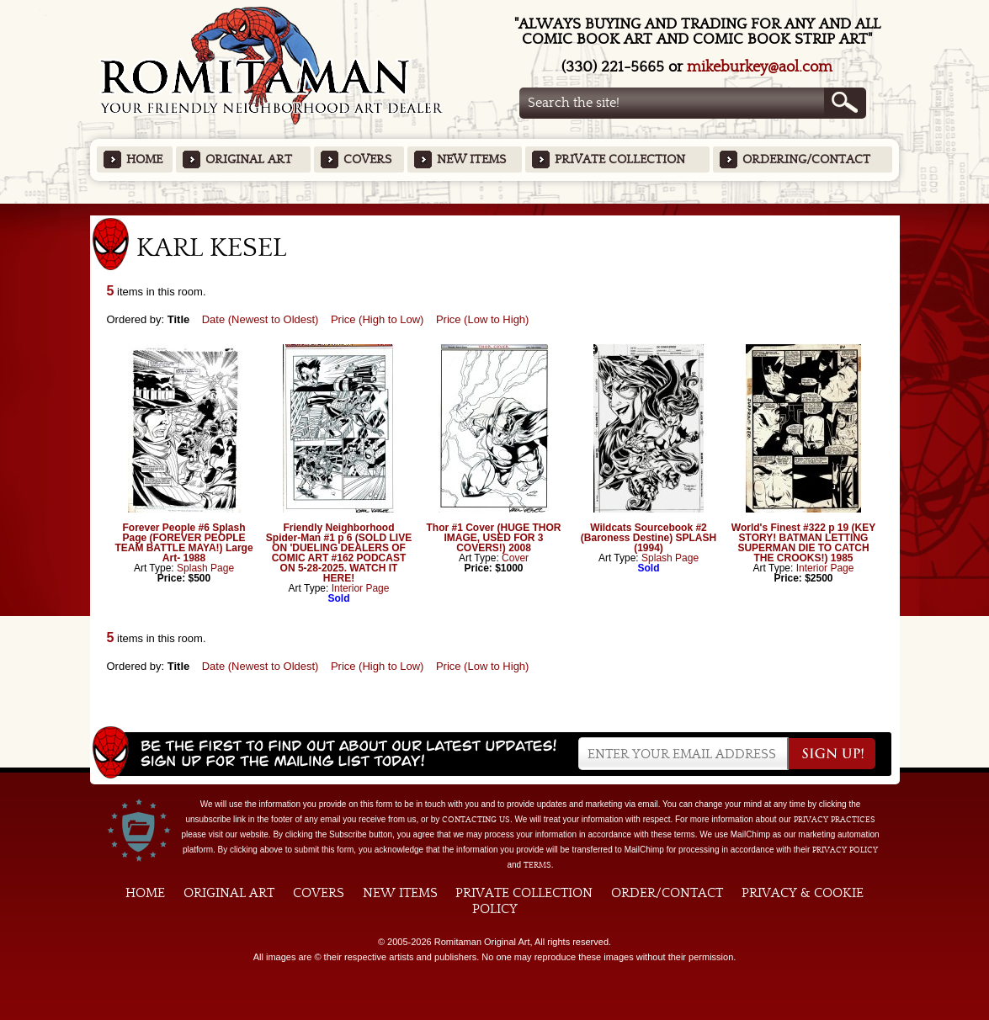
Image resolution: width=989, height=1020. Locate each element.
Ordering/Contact (806, 159)
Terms (537, 865)
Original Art (248, 159)
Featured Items (494, 209)
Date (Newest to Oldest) (260, 319)
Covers (367, 159)
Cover (515, 558)
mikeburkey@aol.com (759, 67)
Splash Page (205, 568)
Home (144, 159)
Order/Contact (667, 892)
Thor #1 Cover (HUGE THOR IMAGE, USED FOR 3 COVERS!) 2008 (493, 538)
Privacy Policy (845, 850)
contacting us (476, 820)
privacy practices (834, 820)
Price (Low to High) (482, 319)
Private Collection (620, 159)
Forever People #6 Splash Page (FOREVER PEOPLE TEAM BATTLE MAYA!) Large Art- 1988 (183, 543)
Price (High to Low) (377, 319)
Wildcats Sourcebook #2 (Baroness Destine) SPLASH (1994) (648, 538)
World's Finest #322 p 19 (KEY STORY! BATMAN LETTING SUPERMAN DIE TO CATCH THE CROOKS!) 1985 (803, 543)
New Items (471, 159)
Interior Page (361, 588)
